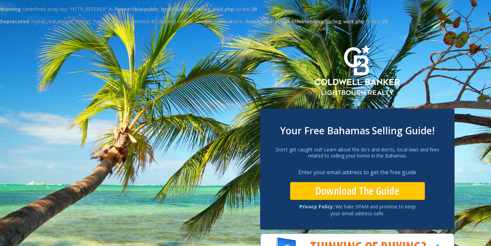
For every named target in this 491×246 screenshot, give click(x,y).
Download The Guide (357, 191)
